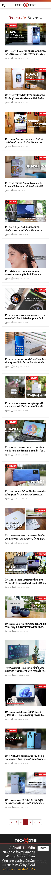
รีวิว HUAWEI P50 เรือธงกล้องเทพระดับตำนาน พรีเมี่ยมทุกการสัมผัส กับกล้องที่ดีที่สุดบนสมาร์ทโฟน (24, 186)
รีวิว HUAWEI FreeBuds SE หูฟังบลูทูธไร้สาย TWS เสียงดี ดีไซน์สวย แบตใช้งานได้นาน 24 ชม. (24, 406)
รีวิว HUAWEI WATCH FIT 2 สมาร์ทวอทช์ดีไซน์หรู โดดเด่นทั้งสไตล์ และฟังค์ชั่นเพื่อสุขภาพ (25, 98)
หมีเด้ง (14, 58)
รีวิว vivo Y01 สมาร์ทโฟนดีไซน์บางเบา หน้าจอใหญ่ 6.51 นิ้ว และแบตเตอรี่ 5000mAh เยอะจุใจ (25, 494)
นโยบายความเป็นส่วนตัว (19, 869)
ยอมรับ (43, 848)
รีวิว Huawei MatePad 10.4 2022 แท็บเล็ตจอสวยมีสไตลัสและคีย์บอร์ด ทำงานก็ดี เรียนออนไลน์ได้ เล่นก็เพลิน (25, 450)
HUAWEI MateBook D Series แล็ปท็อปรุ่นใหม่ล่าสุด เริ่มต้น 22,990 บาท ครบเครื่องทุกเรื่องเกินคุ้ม (25, 671)
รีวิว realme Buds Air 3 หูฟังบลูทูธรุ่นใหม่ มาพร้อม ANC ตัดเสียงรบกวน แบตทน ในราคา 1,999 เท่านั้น (25, 627)
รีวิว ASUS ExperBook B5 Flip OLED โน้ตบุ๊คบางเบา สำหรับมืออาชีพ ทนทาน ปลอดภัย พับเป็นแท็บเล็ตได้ (23, 230)
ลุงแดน (15, 675)
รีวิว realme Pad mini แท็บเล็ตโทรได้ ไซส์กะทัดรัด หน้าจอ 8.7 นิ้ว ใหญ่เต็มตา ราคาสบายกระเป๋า (24, 142)
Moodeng (15, 278)
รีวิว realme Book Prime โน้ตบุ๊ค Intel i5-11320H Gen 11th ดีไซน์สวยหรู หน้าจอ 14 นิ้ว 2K (24, 715)
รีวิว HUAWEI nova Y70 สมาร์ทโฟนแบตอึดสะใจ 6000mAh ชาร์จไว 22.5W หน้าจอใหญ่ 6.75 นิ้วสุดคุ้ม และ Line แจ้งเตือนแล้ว (25, 54)
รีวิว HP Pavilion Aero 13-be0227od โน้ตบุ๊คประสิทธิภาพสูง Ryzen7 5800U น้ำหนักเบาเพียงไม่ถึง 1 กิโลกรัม (25, 539)
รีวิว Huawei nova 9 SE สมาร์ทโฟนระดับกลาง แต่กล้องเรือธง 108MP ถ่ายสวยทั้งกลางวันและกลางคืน (24, 803)
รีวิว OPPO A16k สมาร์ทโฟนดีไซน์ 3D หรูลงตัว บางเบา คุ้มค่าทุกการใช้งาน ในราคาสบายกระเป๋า (25, 759)
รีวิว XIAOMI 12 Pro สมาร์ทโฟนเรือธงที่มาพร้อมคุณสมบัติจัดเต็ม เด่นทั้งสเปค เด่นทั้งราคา (25, 362)
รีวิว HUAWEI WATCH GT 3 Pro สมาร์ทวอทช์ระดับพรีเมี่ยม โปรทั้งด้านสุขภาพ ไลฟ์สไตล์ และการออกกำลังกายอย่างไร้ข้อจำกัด (25, 318)
